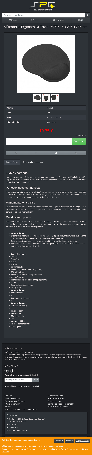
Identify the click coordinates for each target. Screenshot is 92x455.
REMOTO (8, 406)
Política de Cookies (56, 398)
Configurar (59, 441)
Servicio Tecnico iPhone (58, 406)
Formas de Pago (55, 401)
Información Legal (55, 395)
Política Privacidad (12, 398)
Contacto (58, 20)
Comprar (79, 141)
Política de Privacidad (31, 386)
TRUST (50, 108)
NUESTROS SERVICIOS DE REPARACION (21, 409)
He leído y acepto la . (23, 386)
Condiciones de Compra (15, 401)
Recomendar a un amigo (33, 162)
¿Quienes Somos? (12, 404)
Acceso (34, 20)
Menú (13, 20)
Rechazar (69, 441)
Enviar (36, 380)
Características (12, 162)
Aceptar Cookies (82, 441)
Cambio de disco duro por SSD (61, 404)
